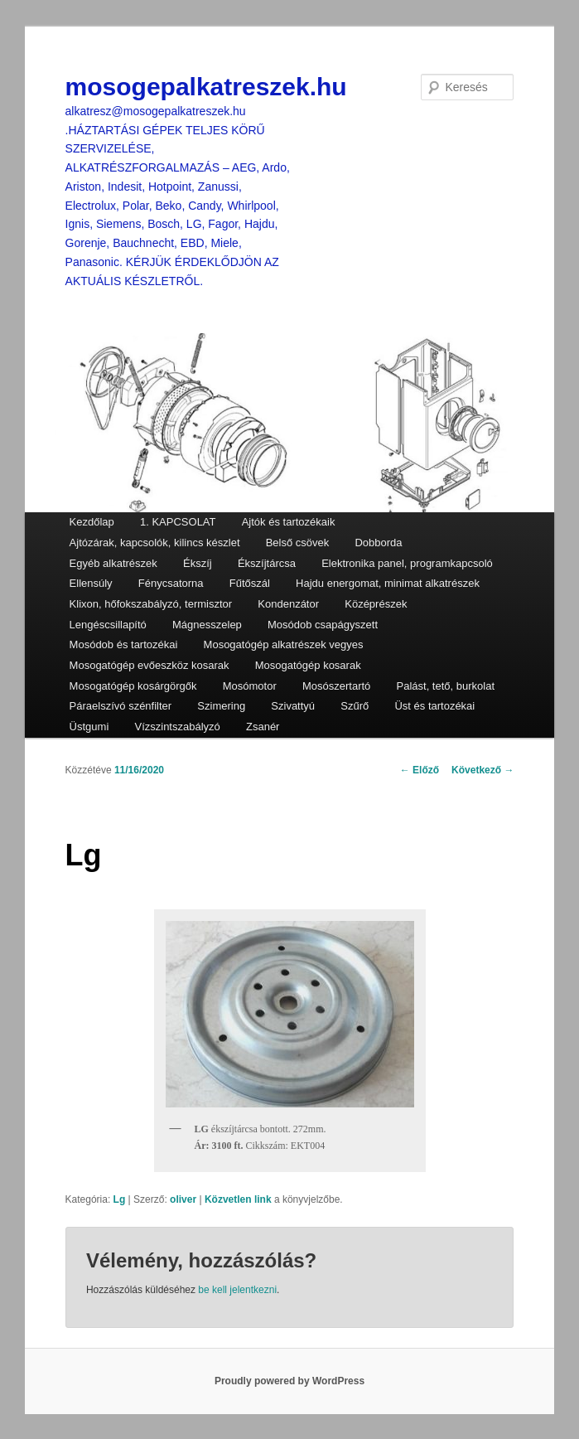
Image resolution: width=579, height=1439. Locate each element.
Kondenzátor (288, 604)
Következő (482, 770)
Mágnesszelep (207, 624)
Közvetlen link (239, 1199)
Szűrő (354, 706)
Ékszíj (197, 563)
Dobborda (378, 542)
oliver (183, 1199)
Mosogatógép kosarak (308, 665)
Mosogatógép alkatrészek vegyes (284, 644)
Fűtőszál (249, 583)
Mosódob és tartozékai (124, 644)
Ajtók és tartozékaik (288, 522)
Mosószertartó (336, 686)
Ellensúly (91, 583)
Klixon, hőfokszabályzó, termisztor (151, 604)
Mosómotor (250, 686)
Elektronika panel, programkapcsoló (407, 563)
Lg (119, 1199)
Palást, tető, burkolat (446, 686)
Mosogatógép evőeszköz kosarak (149, 665)
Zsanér (262, 726)
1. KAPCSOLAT (178, 522)
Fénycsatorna (171, 583)
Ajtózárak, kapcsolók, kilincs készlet (155, 542)
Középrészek (376, 604)
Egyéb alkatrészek (113, 563)
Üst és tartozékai (434, 706)
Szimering (221, 706)
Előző (419, 770)
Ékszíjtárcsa (267, 563)
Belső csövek (298, 542)
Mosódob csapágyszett (323, 624)
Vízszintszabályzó (177, 726)
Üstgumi (89, 726)
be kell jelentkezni (237, 1290)
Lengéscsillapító (108, 624)
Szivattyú (293, 706)
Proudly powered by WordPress (289, 1381)
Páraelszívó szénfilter (121, 706)
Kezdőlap (92, 522)
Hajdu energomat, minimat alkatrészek (388, 583)
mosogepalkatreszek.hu (206, 86)
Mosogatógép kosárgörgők (133, 686)
